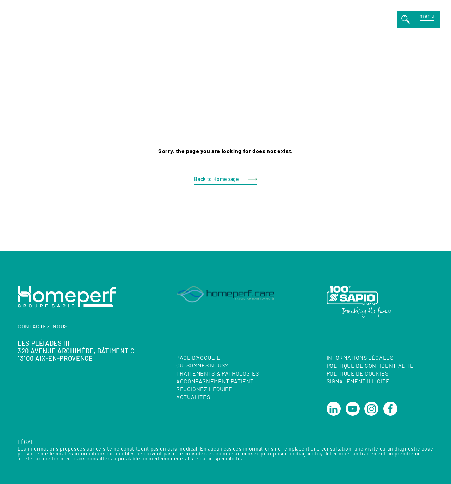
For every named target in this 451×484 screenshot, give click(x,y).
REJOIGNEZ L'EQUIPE (204, 389)
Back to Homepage (216, 179)
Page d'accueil (198, 357)
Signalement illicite (358, 381)
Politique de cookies (358, 373)
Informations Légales (360, 357)
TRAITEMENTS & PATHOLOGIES (217, 373)
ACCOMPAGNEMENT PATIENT (215, 381)
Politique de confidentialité (370, 365)
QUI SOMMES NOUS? (202, 365)
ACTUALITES (193, 397)
